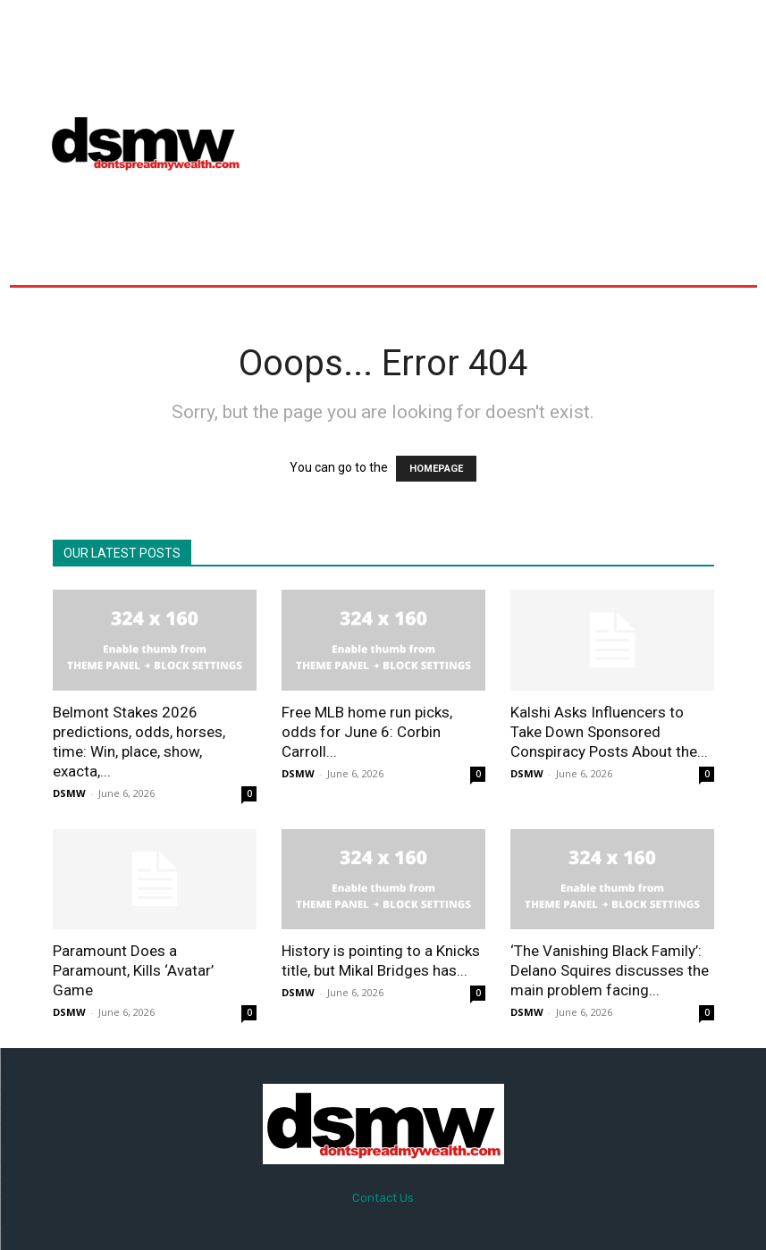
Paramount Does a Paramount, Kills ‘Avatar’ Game (133, 970)
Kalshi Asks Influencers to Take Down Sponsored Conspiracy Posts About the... (609, 731)
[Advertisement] (512, 142)
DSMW (69, 793)
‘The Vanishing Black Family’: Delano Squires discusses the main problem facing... (609, 970)
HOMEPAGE (436, 468)
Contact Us (383, 1197)
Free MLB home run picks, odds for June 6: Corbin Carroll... (367, 731)
